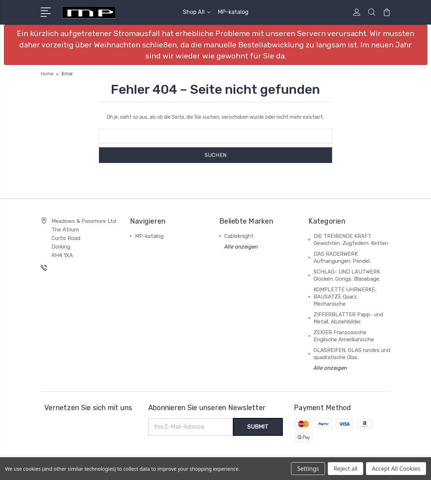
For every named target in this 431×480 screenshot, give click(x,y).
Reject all (345, 469)
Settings (308, 469)
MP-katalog (233, 12)
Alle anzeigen (241, 247)
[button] (215, 45)
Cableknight (239, 236)
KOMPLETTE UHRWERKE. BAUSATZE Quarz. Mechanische (345, 296)
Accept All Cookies (396, 469)
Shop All (197, 12)
